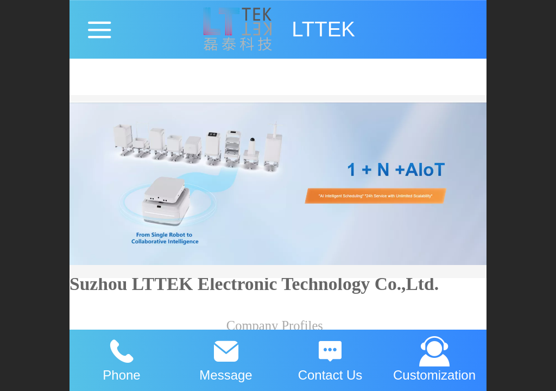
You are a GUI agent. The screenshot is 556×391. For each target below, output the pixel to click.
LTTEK (323, 29)
